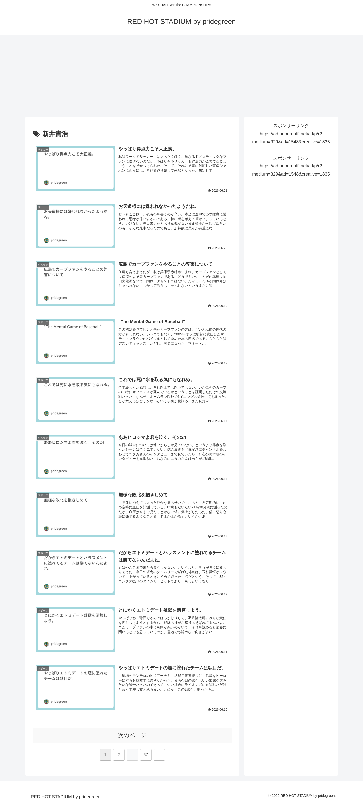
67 (146, 755)
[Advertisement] (181, 76)
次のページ (132, 735)
